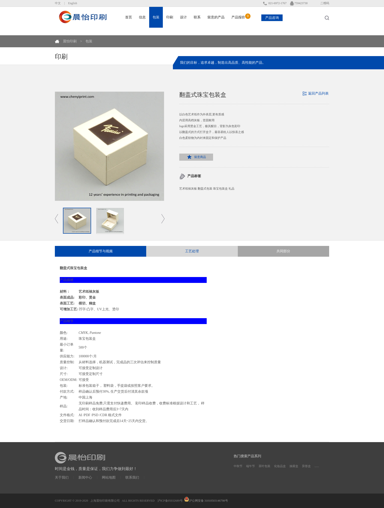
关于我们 (62, 477)
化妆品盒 (280, 466)
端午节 (250, 466)
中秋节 (238, 466)
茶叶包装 (264, 466)
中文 (58, 3)
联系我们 (132, 477)
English (72, 3)
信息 (142, 17)
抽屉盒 (293, 466)
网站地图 (109, 477)
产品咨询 (272, 18)
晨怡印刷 (70, 41)
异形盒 (306, 466)
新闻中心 (85, 477)
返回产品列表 (318, 93)
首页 (128, 17)
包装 (88, 41)
